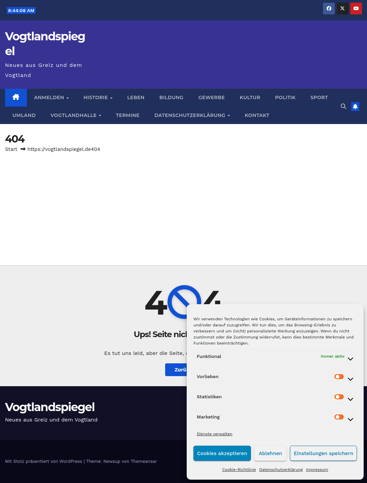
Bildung (171, 97)
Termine (128, 115)
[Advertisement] (183, 205)
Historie (96, 97)
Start (11, 149)
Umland (24, 115)
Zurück (183, 370)
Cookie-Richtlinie (239, 469)
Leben (136, 97)
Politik (285, 97)
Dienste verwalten (214, 434)
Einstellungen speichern (323, 453)
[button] (343, 106)
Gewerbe (211, 97)
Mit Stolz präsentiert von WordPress (44, 461)
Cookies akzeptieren (222, 453)
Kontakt (257, 115)
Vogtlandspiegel (50, 407)
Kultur (250, 97)
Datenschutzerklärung (281, 469)
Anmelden (50, 97)
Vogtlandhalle (74, 115)
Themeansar (144, 461)
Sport (319, 97)
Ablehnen (270, 453)
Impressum (317, 469)
